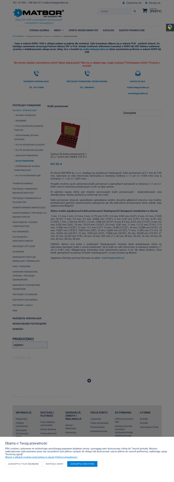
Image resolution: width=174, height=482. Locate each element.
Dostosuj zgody (54, 464)
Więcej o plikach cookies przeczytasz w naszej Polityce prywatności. (41, 457)
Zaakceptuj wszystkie (82, 464)
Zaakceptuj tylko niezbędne (23, 464)
